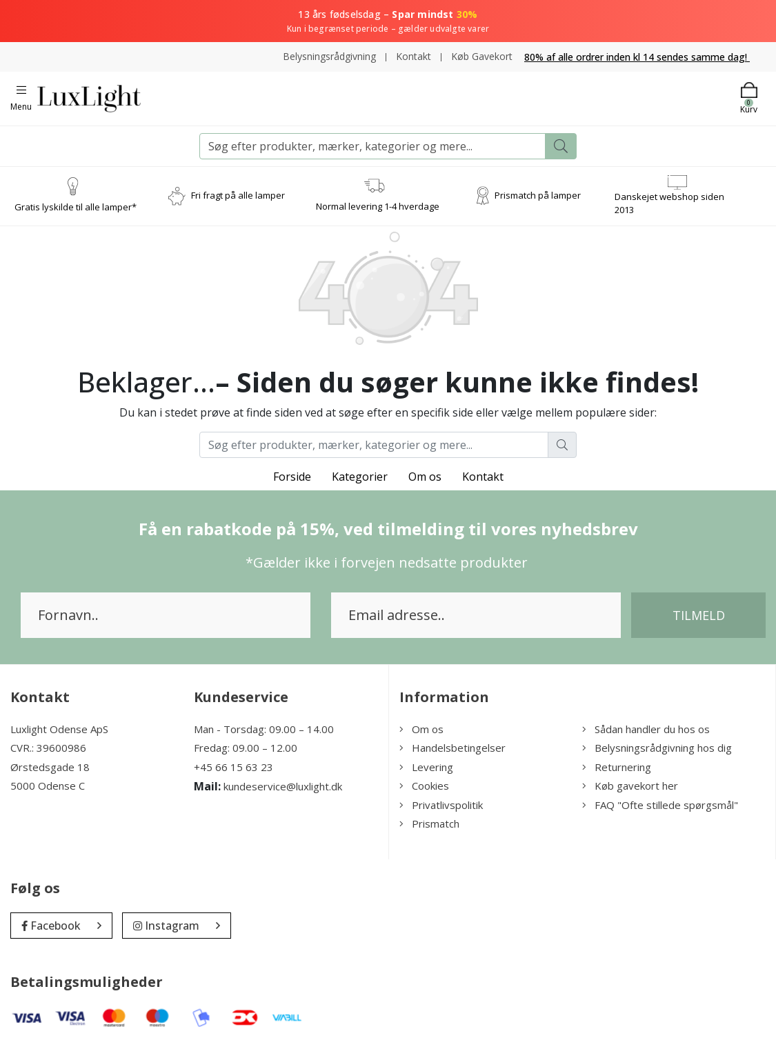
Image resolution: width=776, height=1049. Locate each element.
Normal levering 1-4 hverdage (377, 206)
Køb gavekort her (630, 785)
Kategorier (360, 476)
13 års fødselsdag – (388, 21)
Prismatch (429, 823)
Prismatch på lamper (538, 196)
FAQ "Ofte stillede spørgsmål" (660, 805)
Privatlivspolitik (441, 805)
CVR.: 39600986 (48, 748)
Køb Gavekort (482, 56)
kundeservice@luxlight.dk (282, 786)
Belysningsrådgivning (329, 56)
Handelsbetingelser (452, 748)
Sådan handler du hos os (646, 729)
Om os (424, 476)
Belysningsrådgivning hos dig (657, 748)
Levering (426, 767)
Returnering (616, 767)
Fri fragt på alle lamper (238, 196)
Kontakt (413, 56)
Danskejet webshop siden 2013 (669, 203)
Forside (292, 476)
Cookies (424, 785)
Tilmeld (699, 615)
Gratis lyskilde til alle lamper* (75, 207)
